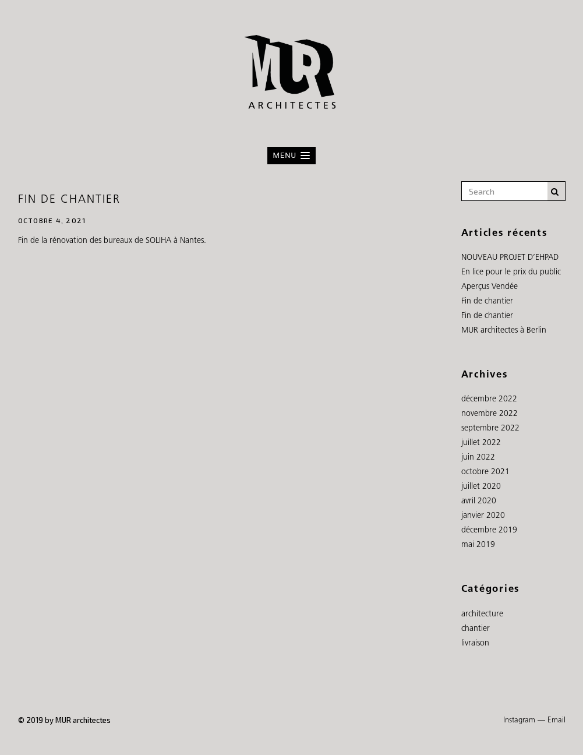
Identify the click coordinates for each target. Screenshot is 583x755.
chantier (475, 629)
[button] (291, 155)
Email (556, 720)
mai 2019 (478, 545)
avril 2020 (478, 501)
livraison (475, 643)
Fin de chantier (69, 200)
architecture (482, 614)
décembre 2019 (489, 530)
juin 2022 (478, 457)
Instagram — (524, 720)
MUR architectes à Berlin (503, 330)
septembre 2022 (490, 428)
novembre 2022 (489, 414)
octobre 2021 (485, 472)
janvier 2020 (483, 515)
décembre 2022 (489, 399)
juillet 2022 (481, 443)
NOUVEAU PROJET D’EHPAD (510, 257)
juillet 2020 (481, 486)
